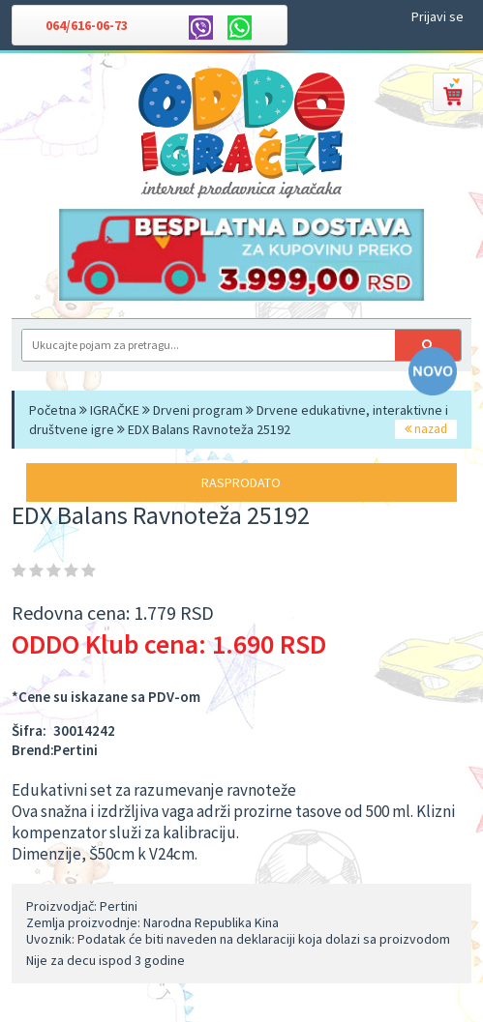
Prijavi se (437, 16)
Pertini (75, 750)
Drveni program (198, 410)
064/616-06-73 (86, 25)
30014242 (84, 730)
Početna (52, 410)
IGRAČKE (114, 410)
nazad (426, 429)
